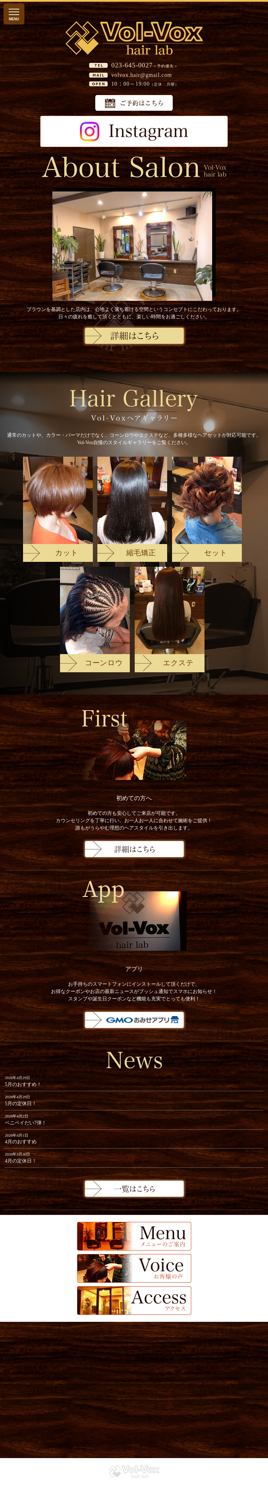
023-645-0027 (132, 65)
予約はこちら (134, 103)
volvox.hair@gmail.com (141, 75)
